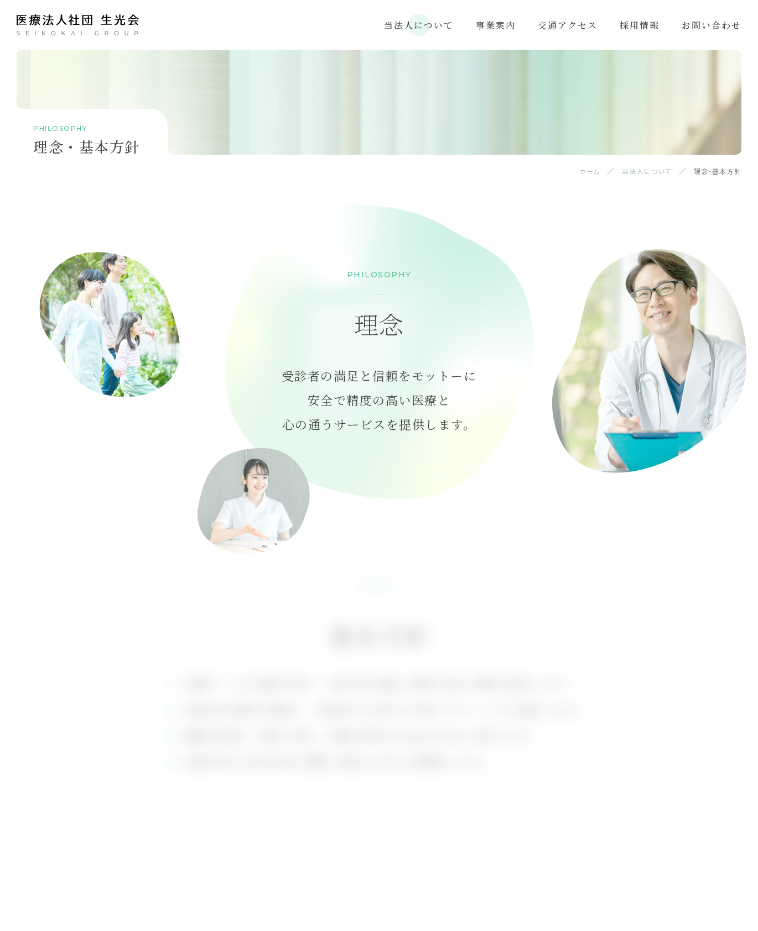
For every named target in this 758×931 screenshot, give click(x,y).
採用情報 (640, 25)
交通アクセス (568, 25)
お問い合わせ (711, 25)
